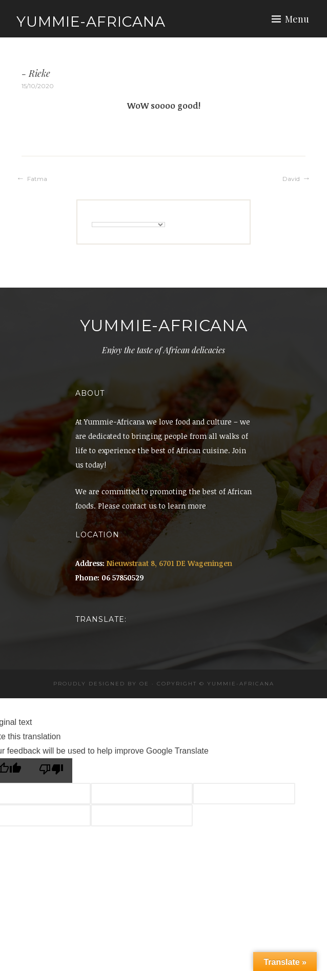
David (291, 179)
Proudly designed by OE (101, 683)
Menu (297, 19)
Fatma (37, 179)
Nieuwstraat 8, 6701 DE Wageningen (169, 563)
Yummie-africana (240, 683)
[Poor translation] (51, 770)
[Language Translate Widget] (128, 224)
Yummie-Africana (91, 21)
